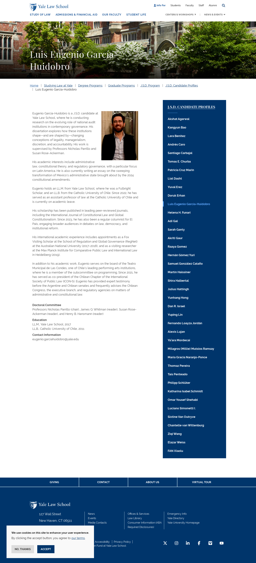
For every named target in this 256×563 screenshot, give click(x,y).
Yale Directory (175, 518)
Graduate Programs (121, 85)
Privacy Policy (122, 541)
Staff (201, 5)
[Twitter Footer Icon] (165, 543)
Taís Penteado (178, 374)
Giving (54, 482)
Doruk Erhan (176, 195)
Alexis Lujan (176, 331)
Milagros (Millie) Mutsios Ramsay (191, 348)
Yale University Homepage (183, 522)
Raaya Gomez (177, 246)
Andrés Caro (176, 144)
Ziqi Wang (175, 434)
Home (34, 85)
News (91, 513)
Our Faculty (111, 14)
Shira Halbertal (178, 280)
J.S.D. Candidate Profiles (181, 85)
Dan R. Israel (176, 306)
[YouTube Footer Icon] (222, 543)
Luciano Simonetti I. (182, 408)
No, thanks (23, 549)
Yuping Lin (175, 314)
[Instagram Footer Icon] (176, 543)
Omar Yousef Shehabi (183, 399)
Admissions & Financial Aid (76, 14)
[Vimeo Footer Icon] (210, 543)
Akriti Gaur (175, 238)
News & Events (213, 14)
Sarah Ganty (176, 229)
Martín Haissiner (179, 272)
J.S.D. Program (150, 85)
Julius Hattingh (178, 289)
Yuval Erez (175, 187)
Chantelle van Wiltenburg (186, 425)
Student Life (136, 14)
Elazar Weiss (176, 442)
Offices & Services (138, 513)
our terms (78, 538)
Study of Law (40, 14)
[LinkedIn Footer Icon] (188, 543)
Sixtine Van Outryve (181, 416)
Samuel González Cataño (185, 263)
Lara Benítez (176, 136)
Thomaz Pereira (179, 365)
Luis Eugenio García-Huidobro (56, 89)
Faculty (190, 5)
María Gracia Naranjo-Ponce (187, 357)
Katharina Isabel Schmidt (185, 391)
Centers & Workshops (179, 14)
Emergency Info (177, 513)
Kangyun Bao (177, 127)
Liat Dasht (175, 178)
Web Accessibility (99, 541)
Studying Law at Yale (58, 85)
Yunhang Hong (178, 297)
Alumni (213, 5)
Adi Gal (173, 221)
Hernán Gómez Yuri (181, 255)
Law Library (135, 518)
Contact (103, 482)
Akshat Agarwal (178, 119)
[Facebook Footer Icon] (199, 543)
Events (92, 518)
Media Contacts (97, 522)
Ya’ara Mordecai (179, 340)
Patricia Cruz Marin (181, 170)
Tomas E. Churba (179, 161)
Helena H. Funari (179, 212)
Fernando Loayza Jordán (185, 323)
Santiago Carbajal (180, 153)
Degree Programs (90, 85)
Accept (46, 549)
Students (176, 5)
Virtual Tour (201, 482)
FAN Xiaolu (175, 451)
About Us (152, 482)
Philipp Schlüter (179, 382)
